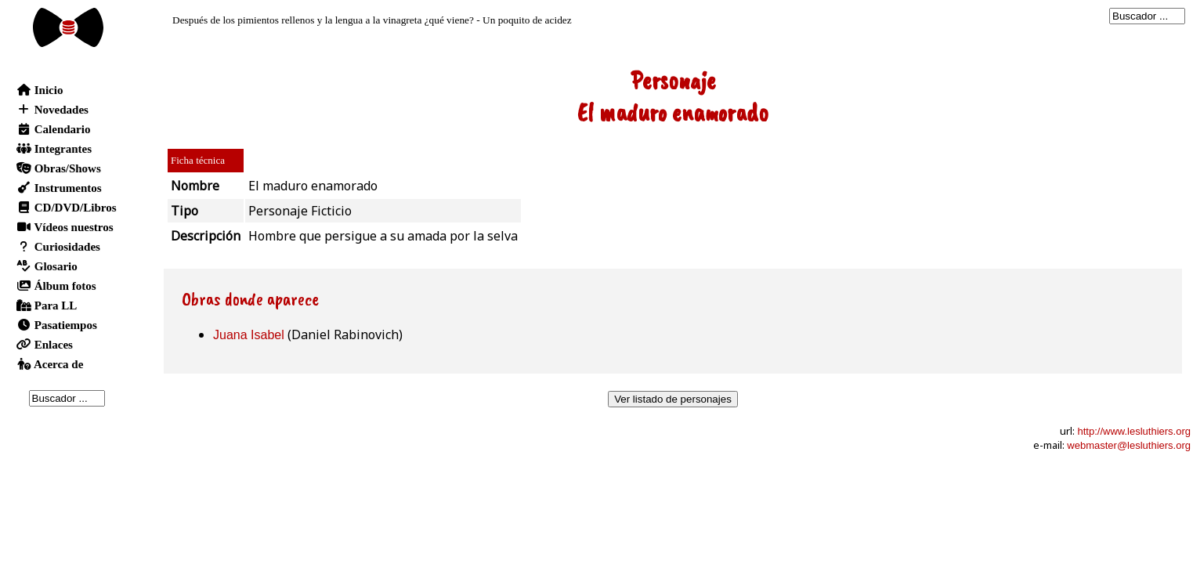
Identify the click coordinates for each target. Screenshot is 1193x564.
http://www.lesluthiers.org (1134, 431)
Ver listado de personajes (673, 399)
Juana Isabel (248, 335)
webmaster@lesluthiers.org (1129, 445)
